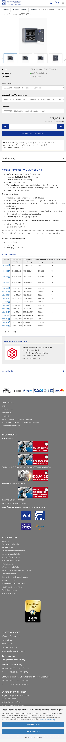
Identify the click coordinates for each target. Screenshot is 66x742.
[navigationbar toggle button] (63, 3)
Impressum (7, 413)
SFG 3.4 (6, 312)
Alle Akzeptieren (33, 724)
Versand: (6, 106)
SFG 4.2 (6, 319)
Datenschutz (7, 409)
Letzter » (33, 9)
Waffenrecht (7, 438)
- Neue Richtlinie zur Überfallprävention (27, 467)
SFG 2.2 (6, 292)
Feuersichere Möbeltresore (13, 550)
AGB (3, 406)
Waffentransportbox (11, 560)
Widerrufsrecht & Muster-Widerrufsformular (21, 422)
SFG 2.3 (6, 295)
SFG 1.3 (6, 277)
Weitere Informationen (33, 737)
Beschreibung (8, 158)
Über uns (6, 541)
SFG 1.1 (6, 265)
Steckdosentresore (10, 590)
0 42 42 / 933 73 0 (9, 647)
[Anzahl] (33, 126)
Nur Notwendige (33, 731)
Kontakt (5, 416)
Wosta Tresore (8, 593)
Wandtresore (7, 564)
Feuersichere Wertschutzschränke (16, 570)
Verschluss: (7, 83)
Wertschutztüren (9, 580)
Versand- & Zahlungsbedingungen (17, 419)
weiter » (24, 9)
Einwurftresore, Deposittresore (15, 577)
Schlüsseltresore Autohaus (13, 583)
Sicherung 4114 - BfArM (13, 500)
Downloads (7, 371)
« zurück (15, 9)
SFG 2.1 (6, 288)
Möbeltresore (7, 547)
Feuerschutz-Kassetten (12, 587)
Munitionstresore (9, 573)
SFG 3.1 (6, 302)
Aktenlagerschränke (10, 544)
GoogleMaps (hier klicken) (13, 659)
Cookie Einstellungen (11, 425)
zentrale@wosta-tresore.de (14, 651)
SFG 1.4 (6, 282)
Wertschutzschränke (10, 567)
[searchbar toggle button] (51, 3)
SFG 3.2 (6, 305)
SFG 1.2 (6, 271)
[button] (5, 126)
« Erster (6, 9)
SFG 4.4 (6, 326)
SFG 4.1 (6, 315)
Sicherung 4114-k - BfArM (14, 503)
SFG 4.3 (6, 322)
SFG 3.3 (6, 309)
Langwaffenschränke (11, 554)
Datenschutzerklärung (47, 720)
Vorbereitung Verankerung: (14, 95)
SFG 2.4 (6, 298)
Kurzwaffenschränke (11, 557)
